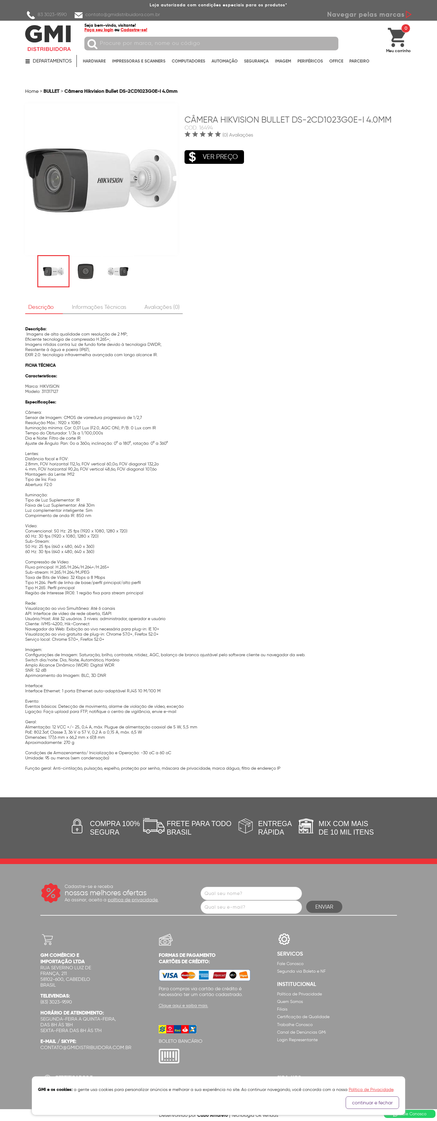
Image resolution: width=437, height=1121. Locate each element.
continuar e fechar (372, 1103)
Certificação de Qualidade (303, 1017)
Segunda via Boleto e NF (301, 971)
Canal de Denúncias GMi (301, 1032)
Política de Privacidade (299, 994)
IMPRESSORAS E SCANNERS (138, 61)
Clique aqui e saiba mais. (183, 1005)
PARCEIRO (359, 61)
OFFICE (336, 61)
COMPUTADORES (188, 61)
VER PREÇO (211, 156)
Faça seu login (100, 29)
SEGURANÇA (256, 61)
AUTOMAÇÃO (225, 61)
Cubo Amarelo (212, 1115)
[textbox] (213, 43)
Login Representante (297, 1039)
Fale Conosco (290, 963)
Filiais (282, 1009)
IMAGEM (283, 61)
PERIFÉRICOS (310, 61)
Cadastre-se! (135, 29)
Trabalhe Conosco (295, 1024)
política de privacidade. (133, 900)
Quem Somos (290, 1001)
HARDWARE (94, 61)
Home (32, 91)
